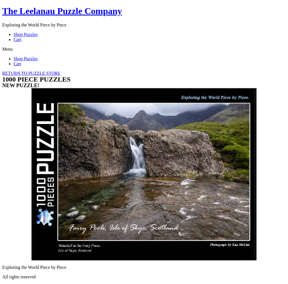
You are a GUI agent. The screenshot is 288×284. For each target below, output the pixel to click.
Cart (17, 39)
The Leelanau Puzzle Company (62, 11)
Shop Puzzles (26, 34)
